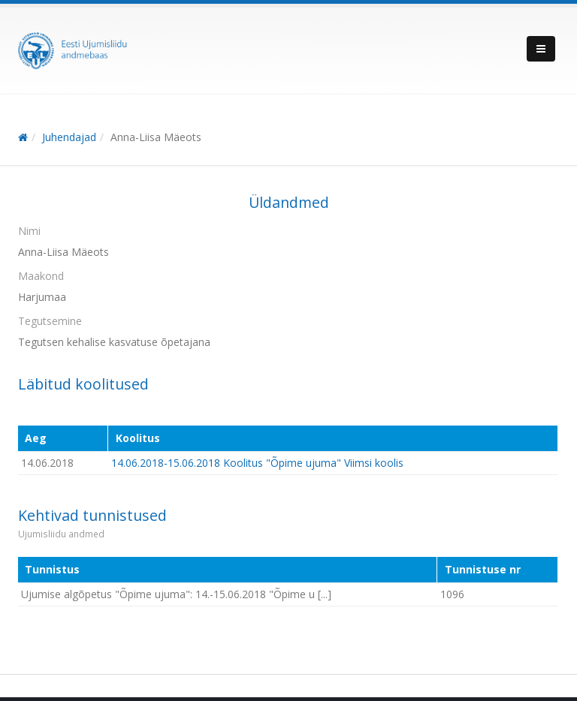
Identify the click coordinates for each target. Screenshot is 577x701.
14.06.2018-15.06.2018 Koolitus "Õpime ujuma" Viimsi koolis (257, 463)
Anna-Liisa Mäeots (155, 137)
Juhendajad (69, 137)
